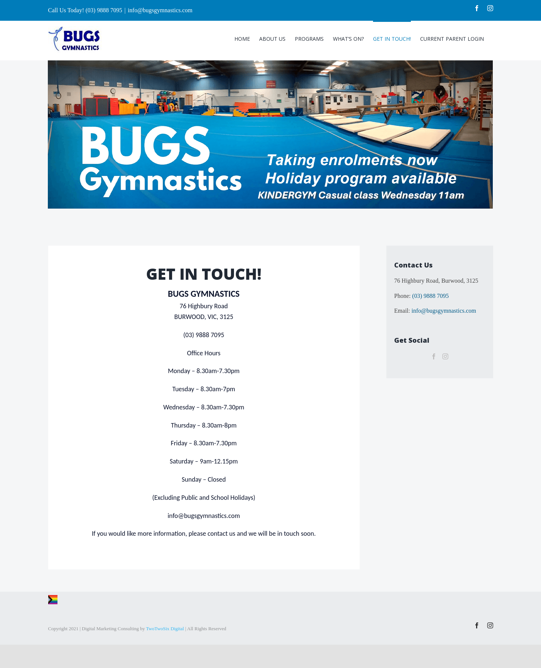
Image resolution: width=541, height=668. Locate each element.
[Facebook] (434, 356)
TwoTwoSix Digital (165, 628)
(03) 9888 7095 (430, 296)
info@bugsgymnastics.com (160, 10)
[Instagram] (445, 356)
